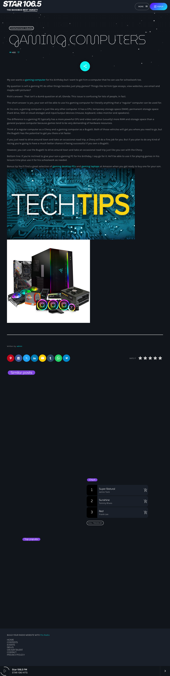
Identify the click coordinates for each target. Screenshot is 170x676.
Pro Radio (45, 635)
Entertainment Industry (21, 28)
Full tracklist (95, 523)
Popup (158, 6)
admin (19, 346)
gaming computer (35, 79)
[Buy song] (144, 490)
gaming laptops (90, 166)
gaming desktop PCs (64, 166)
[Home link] (22, 6)
